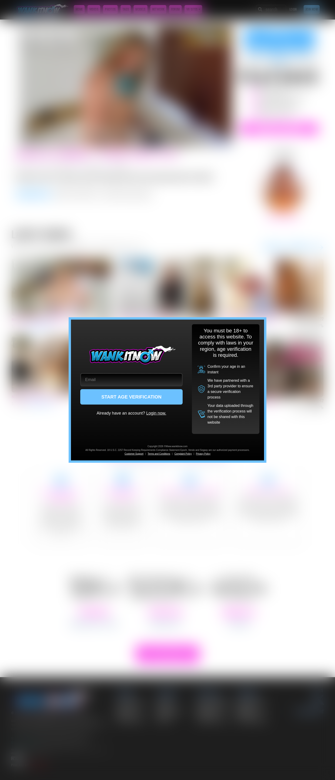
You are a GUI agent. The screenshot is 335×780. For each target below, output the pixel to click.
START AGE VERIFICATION (131, 396)
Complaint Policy (183, 453)
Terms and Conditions (159, 453)
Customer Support (133, 453)
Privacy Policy (203, 453)
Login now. (156, 413)
